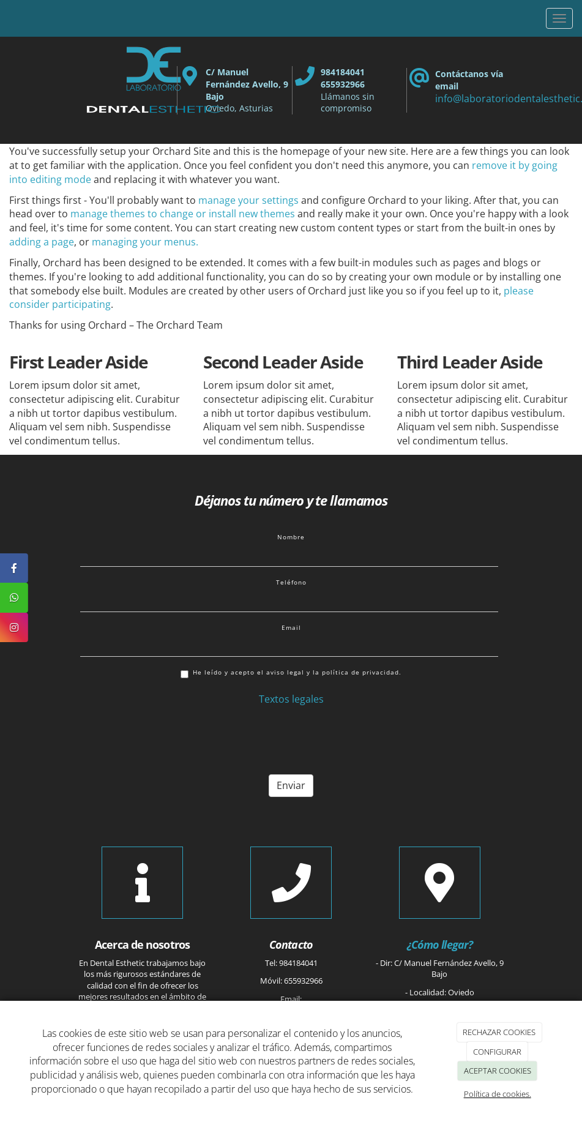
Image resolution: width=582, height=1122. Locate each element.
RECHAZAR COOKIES (499, 1032)
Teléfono (291, 582)
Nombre (291, 537)
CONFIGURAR (497, 1051)
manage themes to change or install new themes (182, 213)
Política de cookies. (497, 1093)
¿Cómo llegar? (439, 944)
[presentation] (173, 741)
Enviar (291, 785)
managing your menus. (145, 242)
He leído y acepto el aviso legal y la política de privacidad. (291, 673)
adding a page (41, 242)
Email (291, 627)
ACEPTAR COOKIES (497, 1070)
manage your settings (248, 200)
